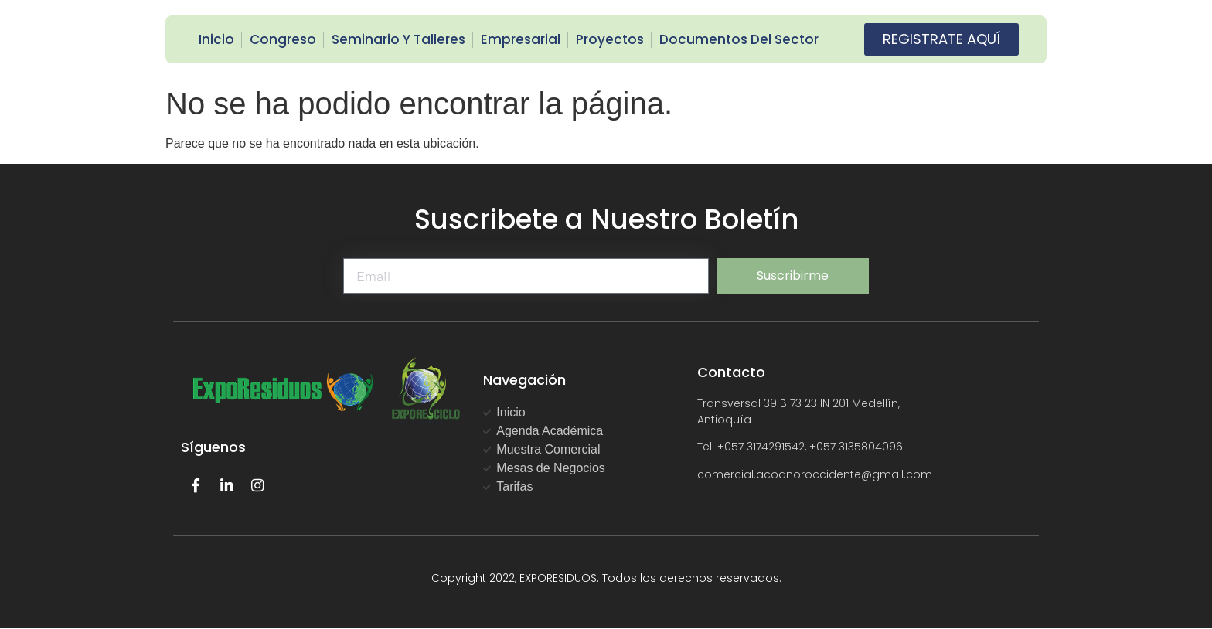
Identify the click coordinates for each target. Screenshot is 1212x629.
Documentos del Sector (739, 39)
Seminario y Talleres (398, 39)
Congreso (283, 39)
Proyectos (610, 39)
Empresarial (520, 39)
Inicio (216, 39)
